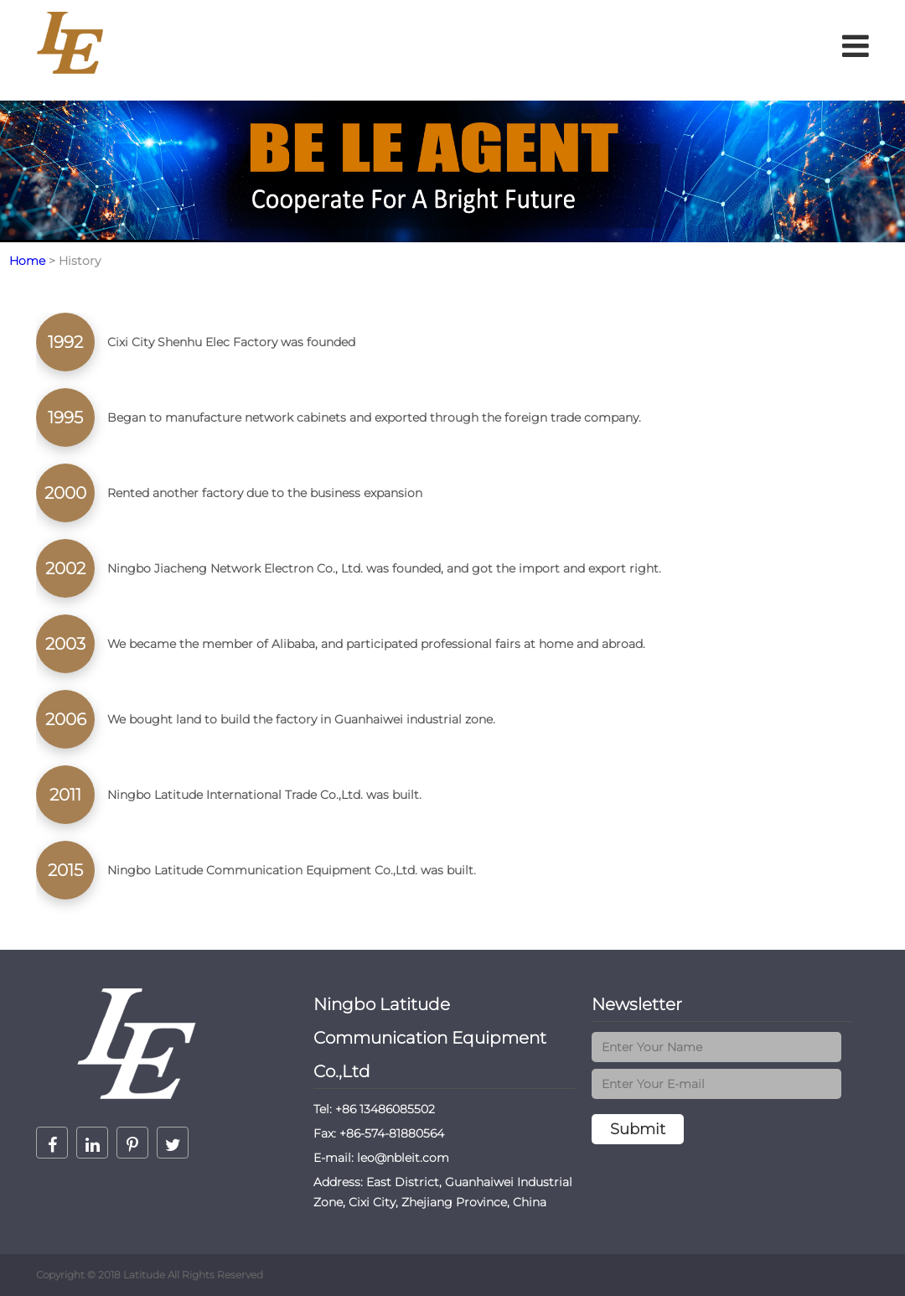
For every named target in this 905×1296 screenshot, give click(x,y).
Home (27, 260)
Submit (637, 1129)
